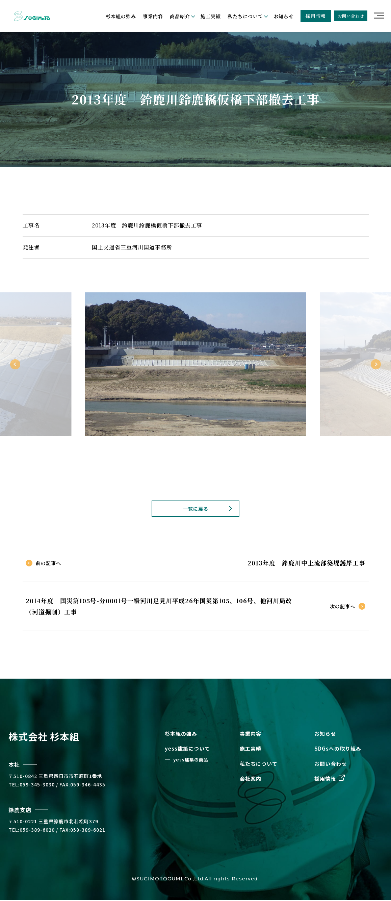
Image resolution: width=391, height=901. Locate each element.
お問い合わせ (351, 16)
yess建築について (187, 749)
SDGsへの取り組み (337, 749)
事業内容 (153, 16)
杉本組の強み (121, 16)
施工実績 (211, 16)
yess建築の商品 (190, 760)
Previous (15, 364)
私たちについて (259, 764)
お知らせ (283, 16)
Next (376, 364)
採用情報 (316, 16)
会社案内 (250, 779)
